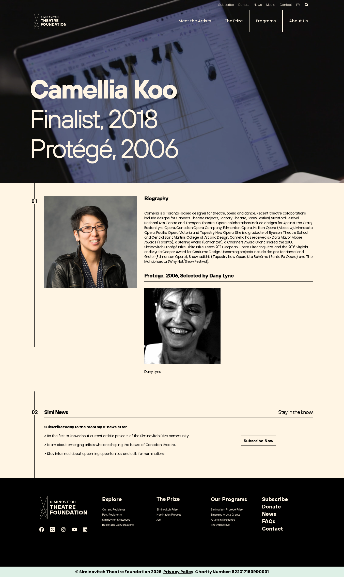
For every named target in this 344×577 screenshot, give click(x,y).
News (258, 5)
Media (270, 5)
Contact (286, 5)
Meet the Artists (195, 21)
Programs (266, 21)
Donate (243, 5)
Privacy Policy (178, 572)
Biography (156, 198)
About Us (298, 21)
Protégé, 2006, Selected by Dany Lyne (189, 275)
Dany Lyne (152, 371)
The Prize (234, 21)
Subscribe (226, 5)
